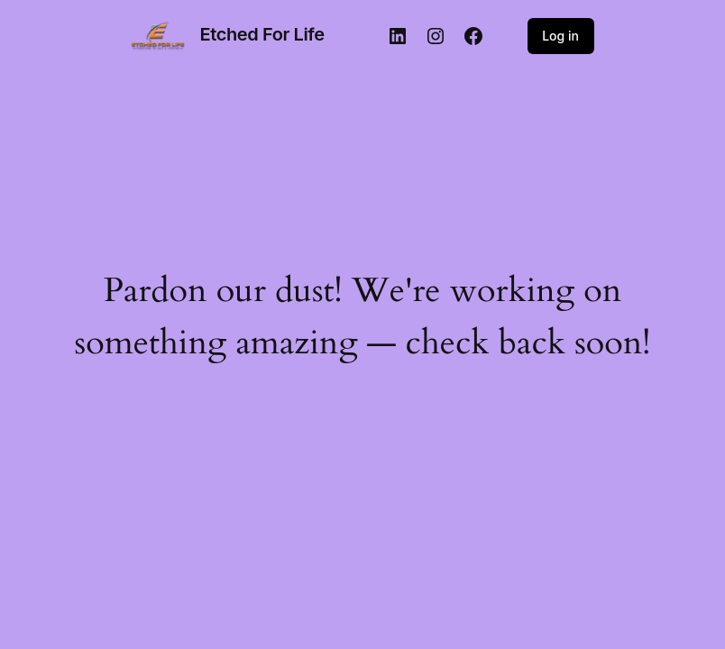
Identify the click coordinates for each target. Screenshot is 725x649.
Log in (560, 35)
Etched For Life (262, 34)
